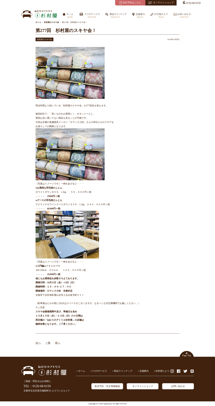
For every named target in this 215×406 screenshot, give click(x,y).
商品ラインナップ (123, 371)
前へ (57, 342)
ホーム (81, 371)
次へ (38, 342)
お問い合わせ (178, 386)
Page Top (186, 355)
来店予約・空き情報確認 (107, 386)
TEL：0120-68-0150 (37, 386)
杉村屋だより (162, 371)
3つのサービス (99, 371)
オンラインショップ (142, 386)
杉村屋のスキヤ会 (44, 39)
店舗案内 (144, 371)
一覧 (48, 342)
